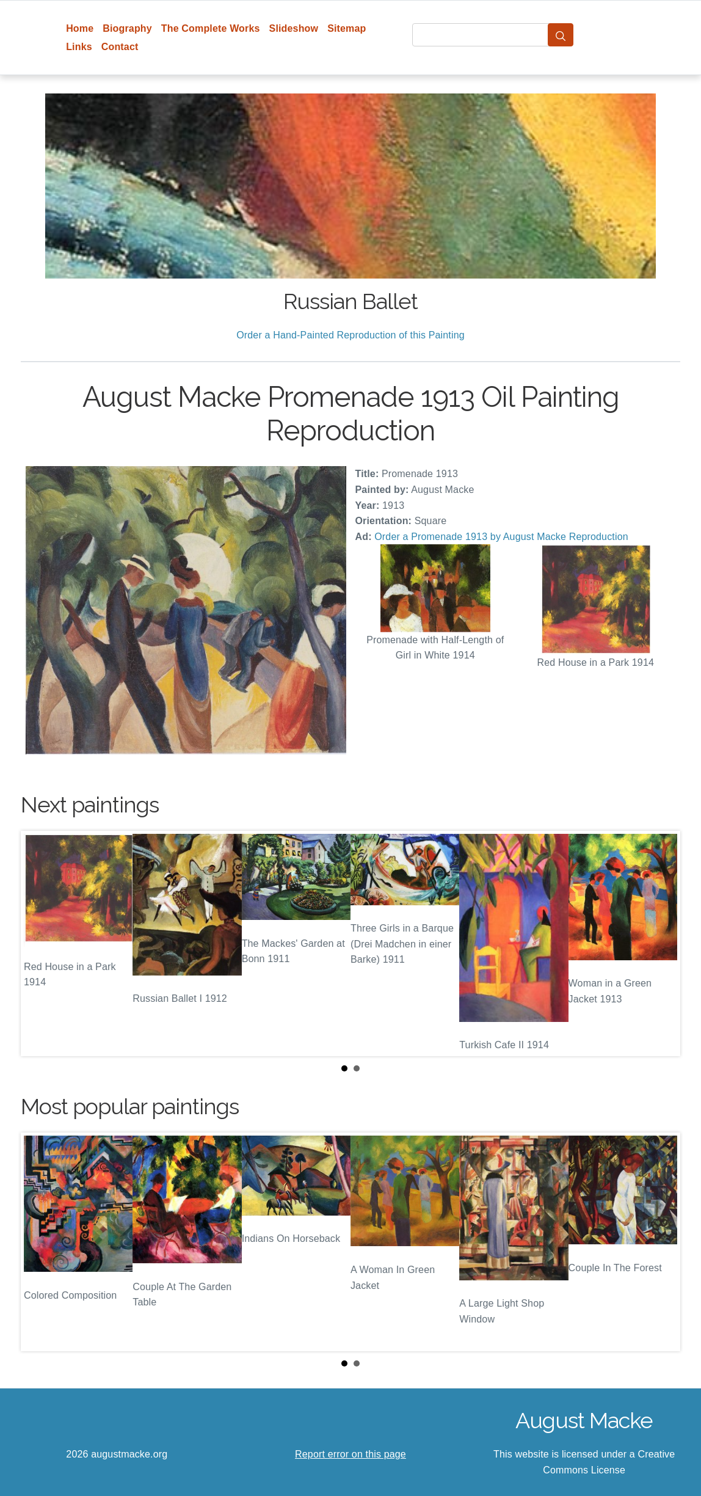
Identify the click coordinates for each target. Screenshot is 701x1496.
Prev (39, 944)
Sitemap (346, 28)
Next (661, 944)
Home (79, 28)
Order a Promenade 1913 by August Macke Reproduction (501, 536)
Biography (127, 28)
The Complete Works (210, 28)
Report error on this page (350, 1454)
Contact (120, 47)
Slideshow (294, 28)
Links (79, 47)
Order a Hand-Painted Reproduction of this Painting (350, 335)
